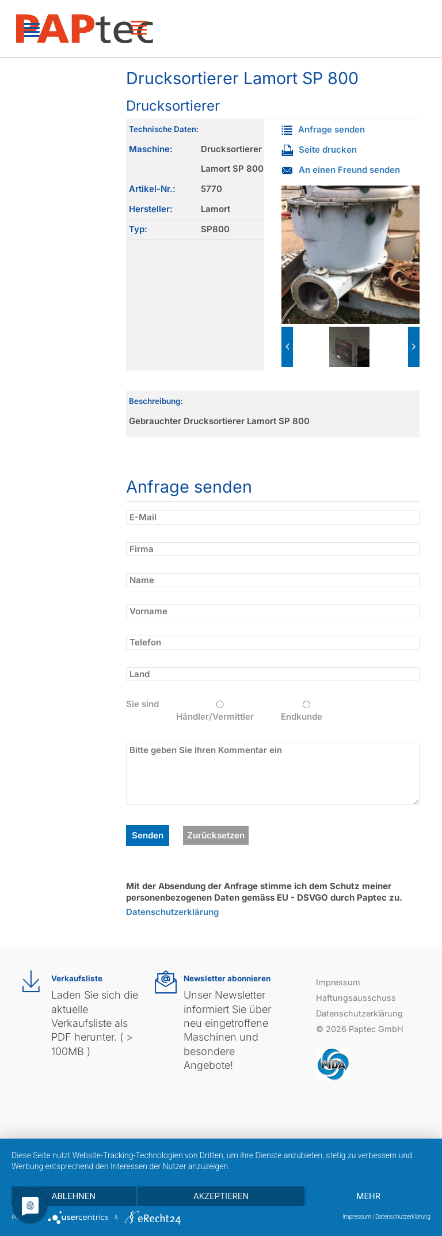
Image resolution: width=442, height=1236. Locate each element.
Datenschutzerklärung (172, 911)
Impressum (338, 982)
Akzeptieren (221, 1196)
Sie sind (142, 703)
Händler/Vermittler (220, 711)
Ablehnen (74, 1196)
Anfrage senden (323, 129)
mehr (368, 1196)
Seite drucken (319, 149)
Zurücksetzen (216, 835)
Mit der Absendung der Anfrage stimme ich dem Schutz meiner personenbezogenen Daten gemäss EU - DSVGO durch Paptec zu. (264, 891)
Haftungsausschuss (356, 998)
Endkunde (306, 711)
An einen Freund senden (340, 169)
